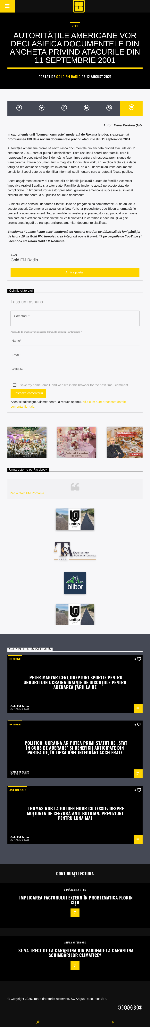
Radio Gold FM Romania (27, 493)
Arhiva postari (75, 272)
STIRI (75, 26)
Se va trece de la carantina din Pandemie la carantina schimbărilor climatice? (76, 952)
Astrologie (17, 790)
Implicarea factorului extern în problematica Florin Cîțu (76, 900)
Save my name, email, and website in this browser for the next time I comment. (74, 385)
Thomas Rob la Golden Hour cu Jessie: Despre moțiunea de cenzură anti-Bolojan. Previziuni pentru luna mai (75, 813)
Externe (15, 659)
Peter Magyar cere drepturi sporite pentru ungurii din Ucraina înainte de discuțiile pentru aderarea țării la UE (74, 682)
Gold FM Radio (68, 77)
